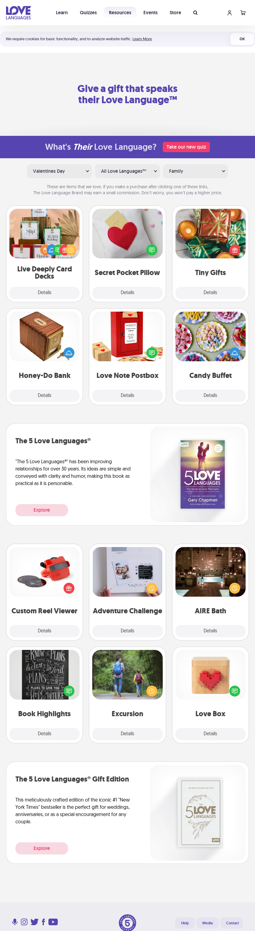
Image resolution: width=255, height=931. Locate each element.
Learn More (142, 38)
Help (185, 923)
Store (175, 12)
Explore (42, 510)
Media (207, 923)
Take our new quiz (186, 147)
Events (150, 12)
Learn (62, 12)
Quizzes (88, 12)
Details (44, 292)
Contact (232, 923)
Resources (120, 12)
